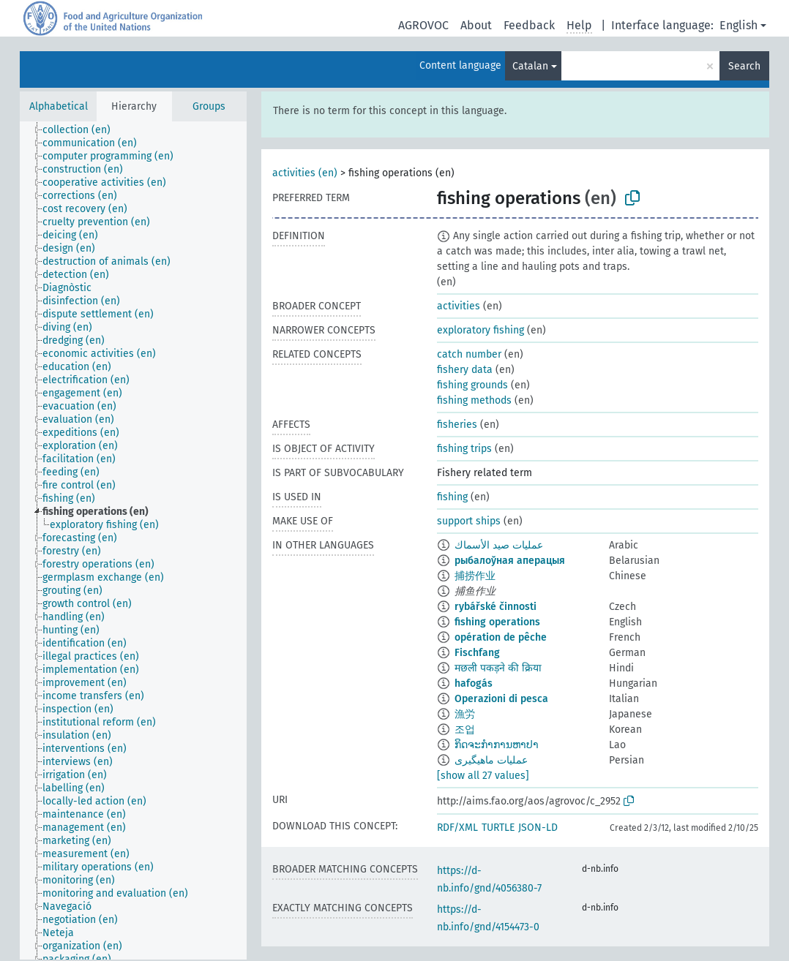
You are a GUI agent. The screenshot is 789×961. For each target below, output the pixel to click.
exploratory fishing (480, 330)
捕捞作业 (475, 576)
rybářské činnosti (495, 606)
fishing (452, 497)
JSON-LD (538, 827)
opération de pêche (501, 637)
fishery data (465, 369)
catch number (469, 354)
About (476, 25)
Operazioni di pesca (501, 699)
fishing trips (464, 448)
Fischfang (477, 653)
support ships (469, 521)
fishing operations (497, 622)
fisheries (457, 424)
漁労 (465, 714)
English (738, 25)
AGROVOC (423, 25)
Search (744, 66)
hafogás (474, 683)
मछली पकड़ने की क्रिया (498, 668)
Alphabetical (58, 106)
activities (458, 306)
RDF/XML (457, 827)
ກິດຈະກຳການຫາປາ (497, 745)
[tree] (133, 540)
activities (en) (304, 173)
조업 (465, 729)
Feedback (529, 25)
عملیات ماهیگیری (491, 760)
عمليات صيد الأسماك (499, 545)
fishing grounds (472, 385)
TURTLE (498, 827)
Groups (208, 106)
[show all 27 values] (483, 775)
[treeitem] (83, 130)
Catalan (530, 66)
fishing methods (474, 400)
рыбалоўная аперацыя (510, 560)
